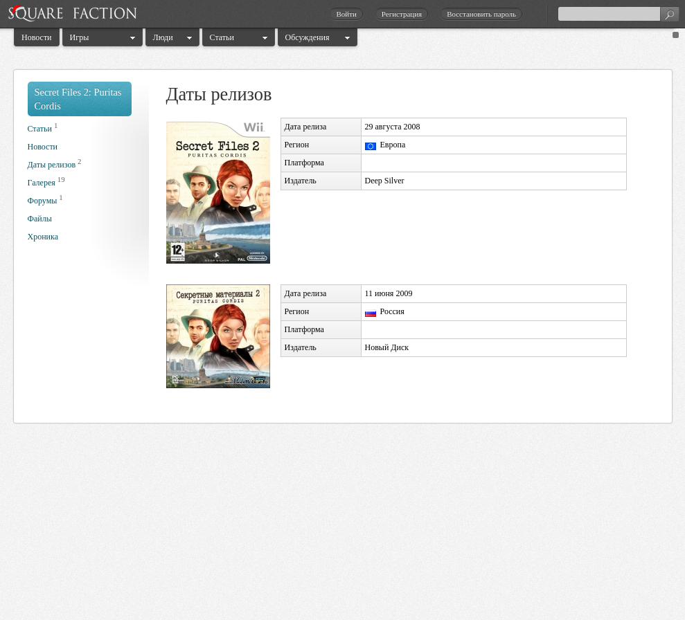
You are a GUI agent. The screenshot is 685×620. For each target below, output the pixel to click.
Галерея (41, 183)
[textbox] (618, 14)
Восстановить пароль (481, 14)
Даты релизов (52, 165)
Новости (36, 37)
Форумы (42, 201)
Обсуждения (307, 37)
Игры (79, 37)
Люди (163, 37)
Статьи (222, 37)
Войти (346, 14)
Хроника (43, 236)
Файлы (40, 219)
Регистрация (402, 14)
